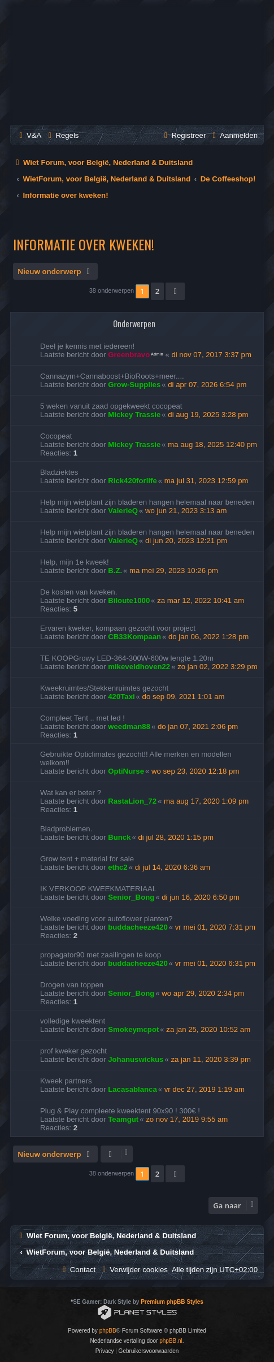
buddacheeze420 (138, 927)
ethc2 (117, 867)
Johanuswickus (135, 1059)
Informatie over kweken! (83, 244)
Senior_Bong (131, 897)
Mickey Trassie (134, 414)
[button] (175, 291)
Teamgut (123, 1119)
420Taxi (121, 696)
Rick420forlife (132, 480)
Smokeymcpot (133, 1029)
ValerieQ (123, 510)
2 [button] (157, 291)
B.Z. (115, 570)
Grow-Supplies (134, 384)
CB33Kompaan (134, 636)
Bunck (119, 837)
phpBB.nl (170, 1341)
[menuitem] (28, 135)
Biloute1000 (129, 600)
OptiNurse (126, 771)
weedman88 (129, 726)
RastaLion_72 (132, 801)
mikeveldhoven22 (139, 666)
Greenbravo (129, 354)
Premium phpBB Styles (172, 1302)
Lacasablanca (132, 1089)
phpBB (107, 1331)
